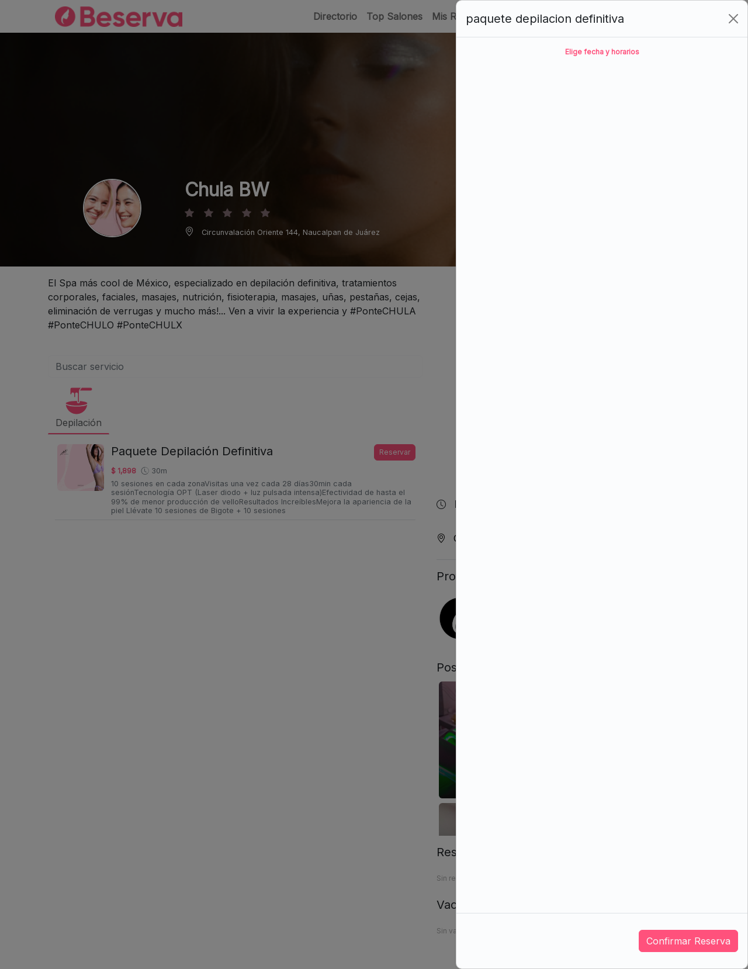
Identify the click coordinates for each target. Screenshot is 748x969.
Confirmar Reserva (688, 941)
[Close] (733, 18)
